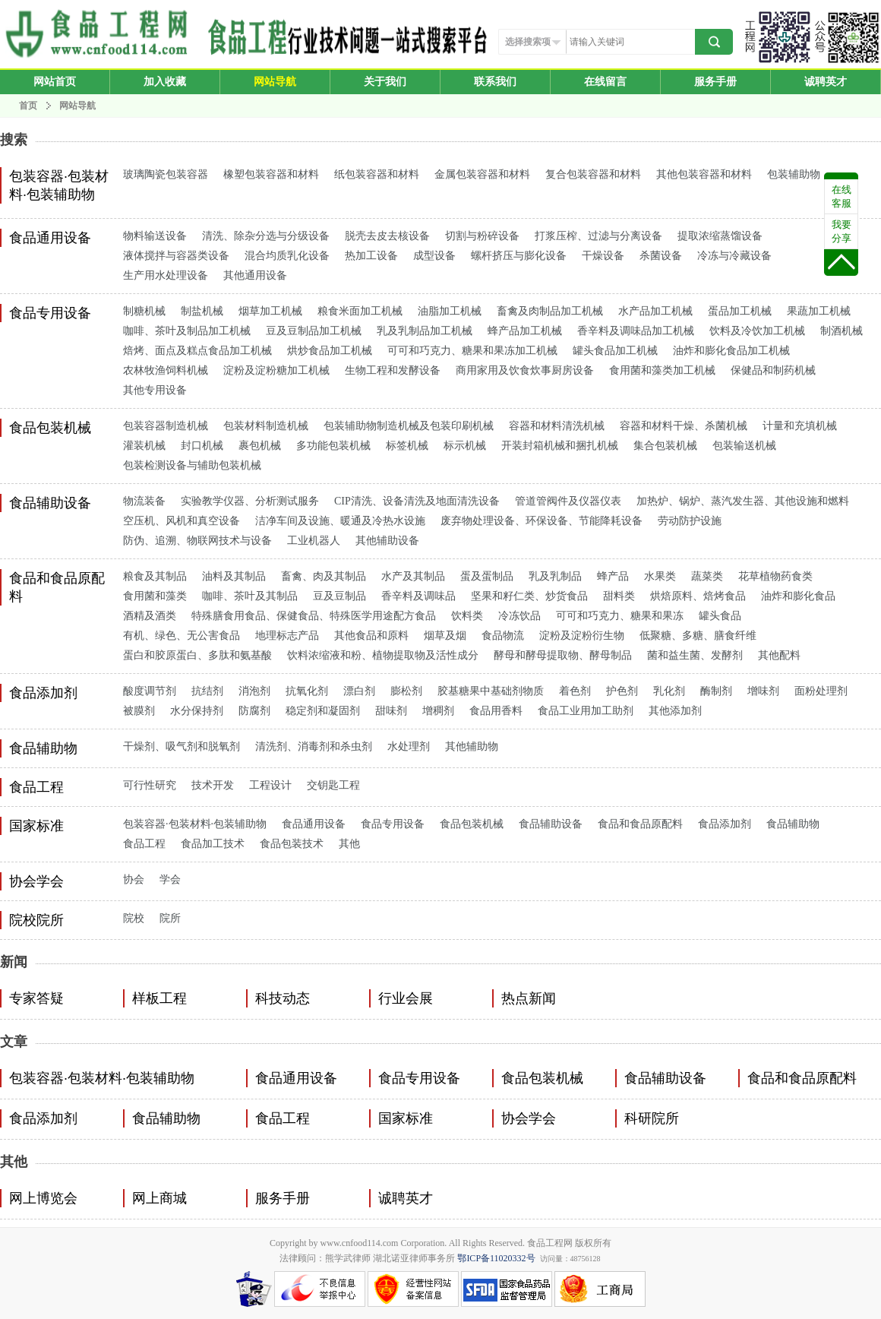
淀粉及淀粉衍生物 (581, 635)
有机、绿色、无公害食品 (181, 635)
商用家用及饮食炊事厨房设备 (525, 370)
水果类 (660, 576)
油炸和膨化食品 (798, 596)
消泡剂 (254, 691)
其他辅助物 (471, 746)
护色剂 (622, 691)
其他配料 (779, 655)
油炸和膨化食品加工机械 (731, 350)
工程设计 (270, 785)
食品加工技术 (213, 843)
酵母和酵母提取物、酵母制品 (563, 655)
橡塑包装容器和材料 (271, 174)
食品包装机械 (50, 427)
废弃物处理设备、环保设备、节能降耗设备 (541, 521)
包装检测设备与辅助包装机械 (192, 465)
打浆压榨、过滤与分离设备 (598, 236)
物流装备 (144, 501)
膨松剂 (406, 691)
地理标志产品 (287, 635)
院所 (170, 918)
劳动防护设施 (690, 521)
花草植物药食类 (775, 576)
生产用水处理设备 (165, 275)
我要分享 (841, 231)
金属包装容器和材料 (482, 174)
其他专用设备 (155, 390)
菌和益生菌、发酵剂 (695, 655)
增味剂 (763, 691)
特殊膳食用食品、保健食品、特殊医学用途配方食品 (313, 616)
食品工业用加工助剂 (585, 710)
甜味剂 (391, 710)
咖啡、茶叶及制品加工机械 (187, 331)
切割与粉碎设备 (482, 236)
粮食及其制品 (155, 576)
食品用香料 (496, 710)
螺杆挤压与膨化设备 (519, 255)
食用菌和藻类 (155, 596)
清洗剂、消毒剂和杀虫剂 (313, 746)
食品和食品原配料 (640, 824)
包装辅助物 (793, 174)
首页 (28, 105)
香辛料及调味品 (418, 596)
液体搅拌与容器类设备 (176, 255)
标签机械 (407, 445)
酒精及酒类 (149, 616)
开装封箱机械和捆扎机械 (559, 445)
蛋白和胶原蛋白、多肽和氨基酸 (197, 655)
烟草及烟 (445, 635)
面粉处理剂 (821, 691)
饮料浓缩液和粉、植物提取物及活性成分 (382, 655)
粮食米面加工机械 (360, 311)
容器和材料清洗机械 (557, 426)
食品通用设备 (50, 237)
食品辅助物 (43, 748)
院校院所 (36, 920)
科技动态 (282, 998)
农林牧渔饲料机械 (165, 370)
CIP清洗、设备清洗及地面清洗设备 (417, 501)
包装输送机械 (744, 445)
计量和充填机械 (800, 426)
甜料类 (619, 596)
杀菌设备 (660, 255)
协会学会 (36, 881)
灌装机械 (144, 445)
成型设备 (434, 255)
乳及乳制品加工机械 (424, 331)
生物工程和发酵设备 (392, 370)
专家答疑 (36, 998)
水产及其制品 (413, 576)
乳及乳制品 (555, 576)
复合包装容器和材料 (593, 174)
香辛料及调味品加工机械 (635, 331)
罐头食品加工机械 (615, 350)
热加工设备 (371, 255)
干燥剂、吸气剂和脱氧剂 (181, 746)
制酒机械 (841, 331)
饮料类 (467, 616)
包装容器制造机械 (165, 426)
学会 (170, 879)
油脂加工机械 (450, 311)
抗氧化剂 (307, 691)
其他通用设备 (255, 275)
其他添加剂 (675, 710)
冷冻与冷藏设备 (734, 255)
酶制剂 (716, 691)
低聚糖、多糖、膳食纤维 (697, 635)
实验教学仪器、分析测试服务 (250, 501)
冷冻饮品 (519, 616)
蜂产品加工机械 (525, 331)
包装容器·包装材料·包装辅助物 (195, 824)
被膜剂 (139, 710)
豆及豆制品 (339, 596)
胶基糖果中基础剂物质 (490, 691)
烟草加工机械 (270, 311)
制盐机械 (202, 311)
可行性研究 (149, 785)
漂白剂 (359, 691)
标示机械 (465, 445)
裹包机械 (259, 445)
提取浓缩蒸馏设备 (720, 236)
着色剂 (575, 691)
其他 (349, 843)
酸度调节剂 (149, 691)
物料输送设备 (155, 236)
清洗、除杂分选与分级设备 (266, 236)
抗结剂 (207, 691)
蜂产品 (613, 576)
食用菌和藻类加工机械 (662, 370)
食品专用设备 (50, 313)
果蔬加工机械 (819, 311)
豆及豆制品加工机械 (314, 331)
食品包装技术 (292, 843)
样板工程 (159, 998)
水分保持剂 (196, 710)
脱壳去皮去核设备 (387, 236)
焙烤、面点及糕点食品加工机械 (197, 350)
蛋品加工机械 (740, 311)
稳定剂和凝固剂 (323, 710)
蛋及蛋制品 (486, 576)
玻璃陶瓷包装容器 (165, 174)
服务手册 (282, 1198)
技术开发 (212, 785)
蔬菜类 (707, 576)
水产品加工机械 (655, 311)
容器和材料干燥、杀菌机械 (683, 426)
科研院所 (651, 1118)
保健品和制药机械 (773, 370)
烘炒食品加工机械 (329, 350)
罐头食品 (720, 616)
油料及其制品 (234, 576)
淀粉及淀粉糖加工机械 (276, 370)
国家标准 (36, 825)
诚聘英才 (405, 1198)
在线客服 (841, 196)
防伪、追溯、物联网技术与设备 (197, 540)
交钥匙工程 (333, 785)
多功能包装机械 (333, 445)
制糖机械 (144, 311)
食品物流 (503, 635)
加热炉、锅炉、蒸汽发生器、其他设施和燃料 (742, 501)
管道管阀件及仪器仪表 (568, 501)
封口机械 (202, 445)
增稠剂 (438, 710)
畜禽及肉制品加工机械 (550, 311)
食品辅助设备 (50, 503)
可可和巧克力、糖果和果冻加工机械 (472, 350)
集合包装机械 (665, 445)
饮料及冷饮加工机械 (757, 331)
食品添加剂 (43, 693)
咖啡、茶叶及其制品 (250, 596)
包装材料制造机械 (265, 426)
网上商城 (159, 1198)
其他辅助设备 (387, 540)
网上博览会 (43, 1198)
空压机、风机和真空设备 (181, 521)
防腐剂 (254, 710)
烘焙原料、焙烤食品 (698, 596)
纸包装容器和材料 (376, 174)
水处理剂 (408, 746)
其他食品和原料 (371, 635)
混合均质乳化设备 (287, 255)
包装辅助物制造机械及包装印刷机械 (409, 426)
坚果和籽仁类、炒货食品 (529, 596)
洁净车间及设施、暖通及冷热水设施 (340, 521)
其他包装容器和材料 (704, 174)
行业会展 (405, 998)
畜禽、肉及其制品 (323, 576)
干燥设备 (603, 255)
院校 (133, 918)
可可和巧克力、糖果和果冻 (620, 616)
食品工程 (36, 787)
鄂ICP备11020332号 (496, 1258)
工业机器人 (313, 540)
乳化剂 (669, 691)
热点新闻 (528, 998)
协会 (133, 879)
